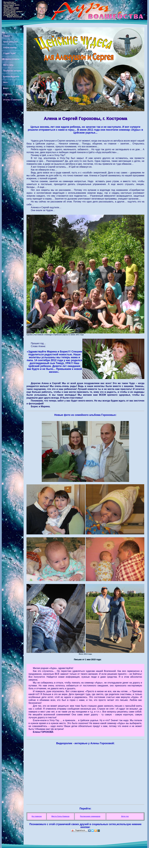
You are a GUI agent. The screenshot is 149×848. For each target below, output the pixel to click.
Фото (5, 82)
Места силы (8, 65)
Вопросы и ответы (11, 59)
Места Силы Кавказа (60, 816)
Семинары (7, 94)
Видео (6, 88)
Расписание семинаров (90, 816)
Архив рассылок (10, 42)
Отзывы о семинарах (12, 100)
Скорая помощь (10, 48)
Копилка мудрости (11, 77)
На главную (37, 816)
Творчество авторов (12, 71)
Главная (6, 36)
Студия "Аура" (9, 53)
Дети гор (125, 816)
